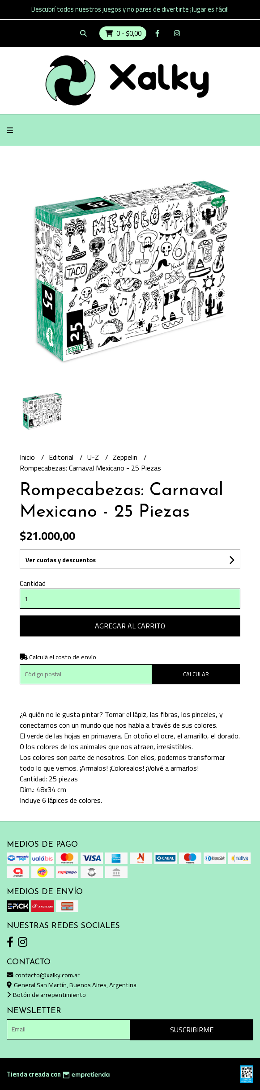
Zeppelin (126, 457)
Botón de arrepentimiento (46, 994)
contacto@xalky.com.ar (43, 975)
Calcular (196, 674)
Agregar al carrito (130, 625)
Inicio (28, 457)
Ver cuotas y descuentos (61, 560)
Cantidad (33, 583)
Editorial (62, 457)
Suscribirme (191, 1029)
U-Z (94, 457)
